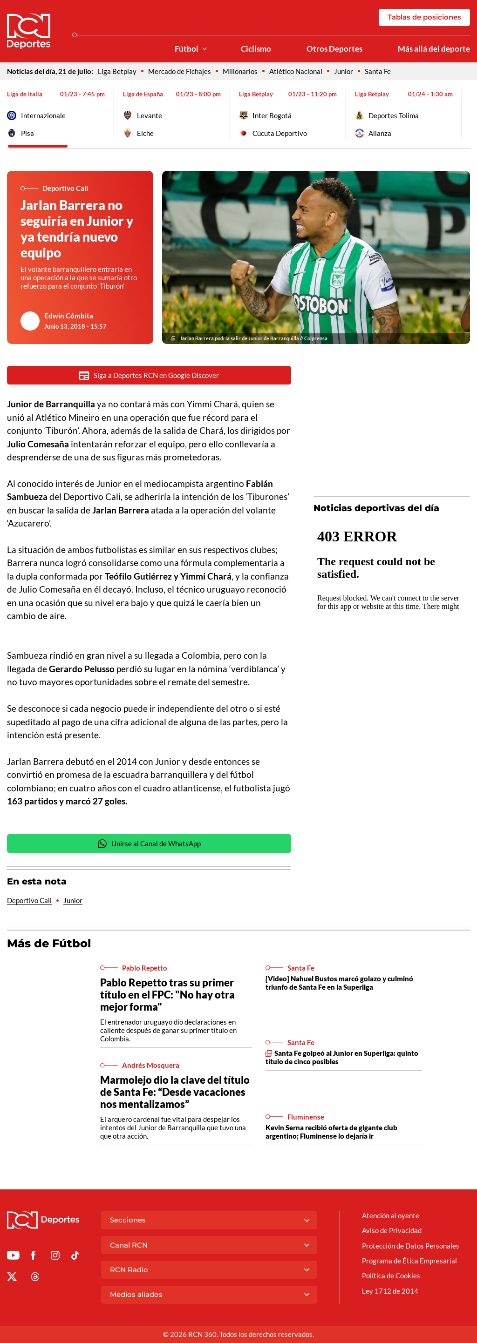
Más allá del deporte (434, 49)
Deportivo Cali (29, 901)
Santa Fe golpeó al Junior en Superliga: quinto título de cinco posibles (342, 1058)
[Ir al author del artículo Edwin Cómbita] (30, 321)
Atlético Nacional (295, 71)
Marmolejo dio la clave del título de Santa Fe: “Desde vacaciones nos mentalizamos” (175, 1092)
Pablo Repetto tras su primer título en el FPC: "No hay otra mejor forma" (167, 995)
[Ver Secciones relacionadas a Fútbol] (204, 49)
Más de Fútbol (49, 944)
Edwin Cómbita (68, 315)
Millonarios (240, 71)
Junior (343, 71)
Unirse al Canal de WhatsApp (149, 844)
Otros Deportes (334, 49)
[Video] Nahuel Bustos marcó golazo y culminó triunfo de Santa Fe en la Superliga (339, 983)
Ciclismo (256, 49)
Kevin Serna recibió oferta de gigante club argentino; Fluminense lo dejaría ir (331, 1132)
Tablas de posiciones (424, 17)
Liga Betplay (117, 71)
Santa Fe (378, 71)
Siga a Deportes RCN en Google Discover (149, 375)
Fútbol (186, 49)
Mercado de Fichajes (179, 71)
